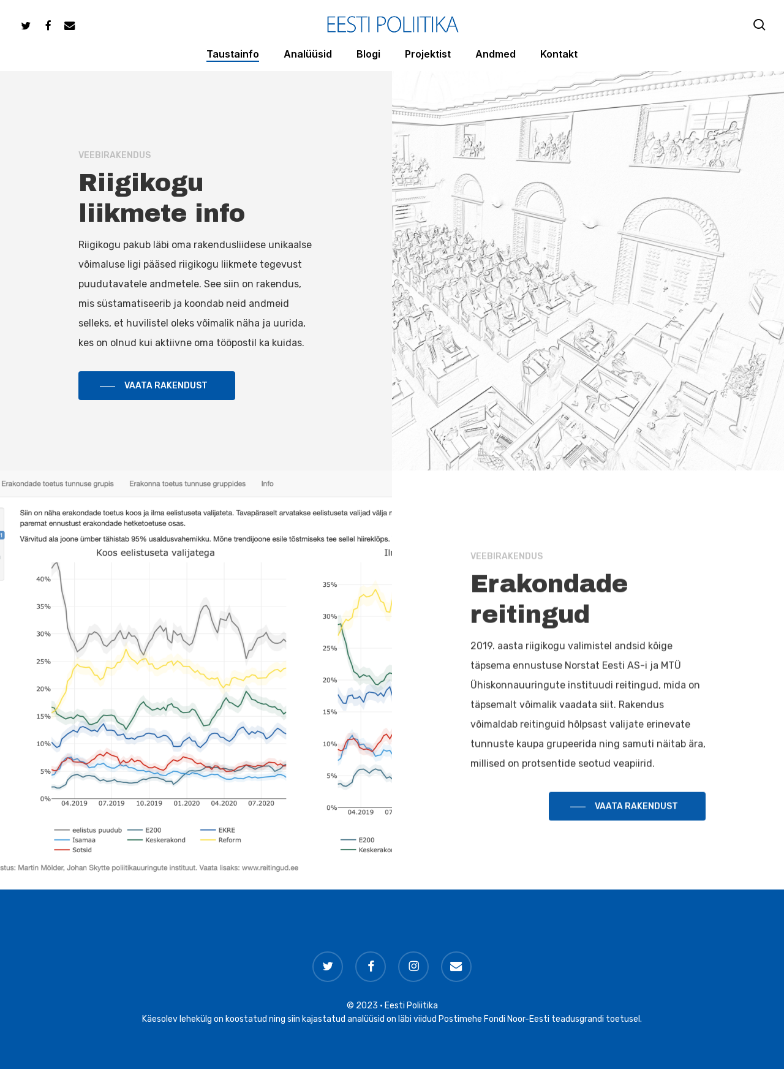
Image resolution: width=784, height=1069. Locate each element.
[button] (157, 387)
